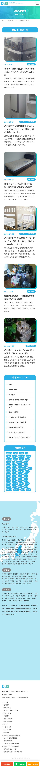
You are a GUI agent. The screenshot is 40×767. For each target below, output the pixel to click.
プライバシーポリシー (11, 711)
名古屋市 (9, 459)
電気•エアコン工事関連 (11, 746)
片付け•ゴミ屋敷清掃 (10, 738)
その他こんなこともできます (13, 752)
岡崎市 (8, 465)
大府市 (16, 459)
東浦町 (14, 474)
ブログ (6, 724)
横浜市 (26, 474)
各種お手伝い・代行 (16, 427)
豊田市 (26, 486)
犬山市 (8, 480)
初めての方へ (8, 713)
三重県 (8, 456)
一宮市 (16, 453)
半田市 (28, 456)
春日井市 (20, 471)
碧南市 (8, 483)
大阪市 (21, 459)
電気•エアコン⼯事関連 (17, 422)
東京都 (8, 474)
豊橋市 (20, 486)
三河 (26, 453)
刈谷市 (14, 456)
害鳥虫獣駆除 (8, 741)
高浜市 (28, 489)
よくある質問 (8, 719)
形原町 (8, 468)
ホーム (4, 21)
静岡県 (23, 489)
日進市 (14, 471)
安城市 (8, 462)
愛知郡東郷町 (22, 468)
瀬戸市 (26, 477)
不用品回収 (13, 390)
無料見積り (7, 708)
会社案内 (6, 705)
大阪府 (27, 459)
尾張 (13, 462)
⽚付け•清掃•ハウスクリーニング (20, 406)
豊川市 (8, 486)
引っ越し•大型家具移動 (11, 744)
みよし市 (9, 453)
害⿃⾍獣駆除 (14, 412)
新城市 (8, 471)
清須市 (14, 477)
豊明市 (14, 486)
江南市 (8, 477)
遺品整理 (12, 395)
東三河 (27, 471)
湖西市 (20, 477)
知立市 (26, 480)
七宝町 (21, 453)
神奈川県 (15, 483)
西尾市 (27, 483)
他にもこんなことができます (19, 437)
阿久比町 (16, 489)
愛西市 (30, 468)
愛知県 (14, 468)
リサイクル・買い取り (17, 432)
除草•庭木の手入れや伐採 (12, 735)
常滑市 (20, 465)
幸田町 (26, 465)
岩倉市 (14, 465)
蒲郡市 (21, 483)
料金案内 (6, 716)
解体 (10, 385)
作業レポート (12, 21)
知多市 (20, 480)
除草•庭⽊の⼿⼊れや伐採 (18, 400)
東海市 (20, 474)
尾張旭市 (19, 462)
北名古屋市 (21, 456)
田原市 (14, 480)
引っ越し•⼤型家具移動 (17, 417)
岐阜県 (26, 462)
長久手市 (9, 489)
